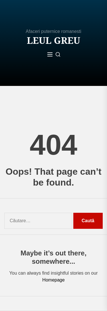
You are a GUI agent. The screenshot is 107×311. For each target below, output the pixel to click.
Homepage (53, 279)
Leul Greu (53, 40)
